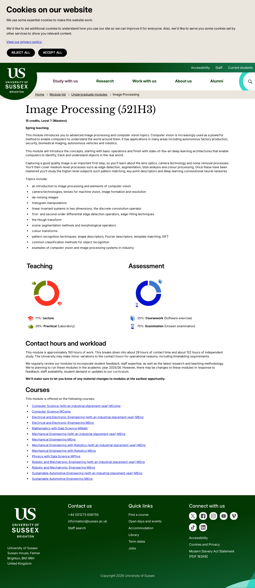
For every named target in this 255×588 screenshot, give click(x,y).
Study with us (65, 81)
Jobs (132, 548)
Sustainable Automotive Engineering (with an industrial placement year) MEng (87, 473)
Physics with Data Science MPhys (56, 456)
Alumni (216, 81)
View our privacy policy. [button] (24, 42)
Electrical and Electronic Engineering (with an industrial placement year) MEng (87, 417)
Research (105, 81)
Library (133, 535)
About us (183, 81)
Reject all (21, 52)
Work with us (144, 81)
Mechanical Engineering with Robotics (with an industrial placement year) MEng (88, 445)
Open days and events (144, 521)
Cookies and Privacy (204, 544)
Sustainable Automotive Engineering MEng (62, 479)
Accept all (52, 52)
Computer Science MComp (51, 411)
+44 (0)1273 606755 (83, 515)
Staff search (77, 528)
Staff (218, 68)
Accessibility (200, 68)
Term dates (136, 541)
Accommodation (140, 528)
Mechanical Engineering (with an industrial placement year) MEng (78, 434)
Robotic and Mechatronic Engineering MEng (63, 467)
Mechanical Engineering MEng (54, 439)
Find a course (138, 515)
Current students (240, 68)
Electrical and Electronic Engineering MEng (63, 423)
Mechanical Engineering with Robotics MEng (64, 451)
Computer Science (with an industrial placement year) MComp (76, 406)
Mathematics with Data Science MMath (60, 428)
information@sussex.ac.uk (87, 521)
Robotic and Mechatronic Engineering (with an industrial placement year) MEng (88, 462)
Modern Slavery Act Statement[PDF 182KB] (211, 553)
